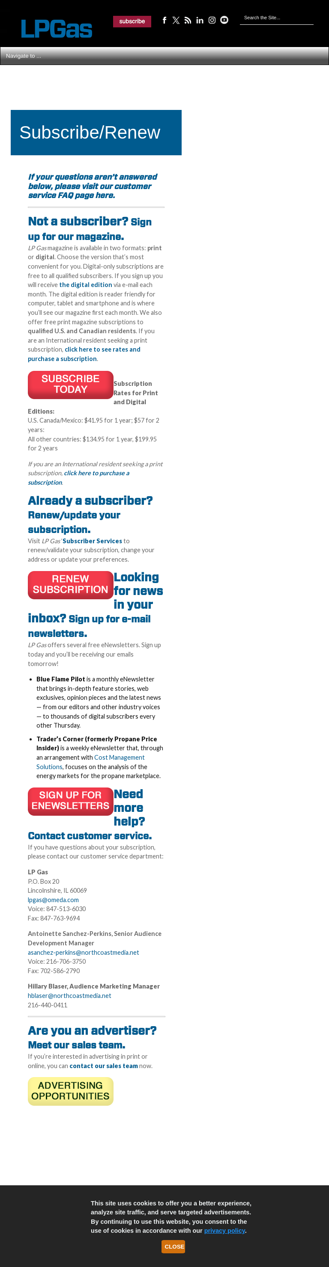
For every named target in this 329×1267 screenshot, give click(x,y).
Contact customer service (88, 835)
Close (175, 1246)
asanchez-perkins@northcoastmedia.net (83, 952)
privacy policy (224, 1230)
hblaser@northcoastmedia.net (69, 995)
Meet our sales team (75, 1045)
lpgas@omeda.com (53, 899)
